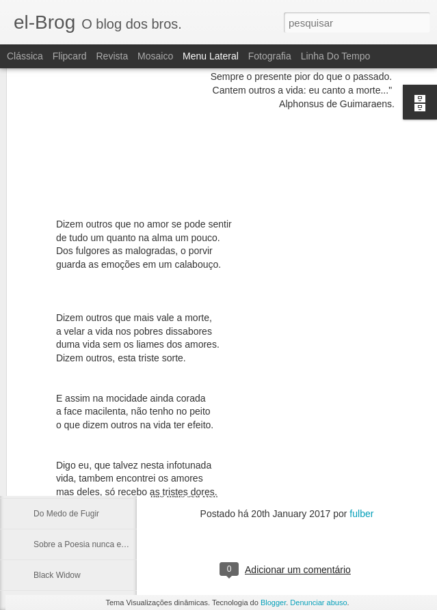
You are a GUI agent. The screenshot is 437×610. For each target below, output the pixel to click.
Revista (112, 56)
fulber (361, 513)
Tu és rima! (54, 483)
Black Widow (57, 575)
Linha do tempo (336, 56)
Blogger (273, 602)
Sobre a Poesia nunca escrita (87, 544)
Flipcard (70, 56)
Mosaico (155, 56)
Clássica (25, 56)
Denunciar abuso (318, 602)
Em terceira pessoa (69, 452)
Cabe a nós (54, 391)
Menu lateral (211, 56)
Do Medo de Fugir (66, 513)
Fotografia (269, 56)
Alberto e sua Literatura (76, 421)
